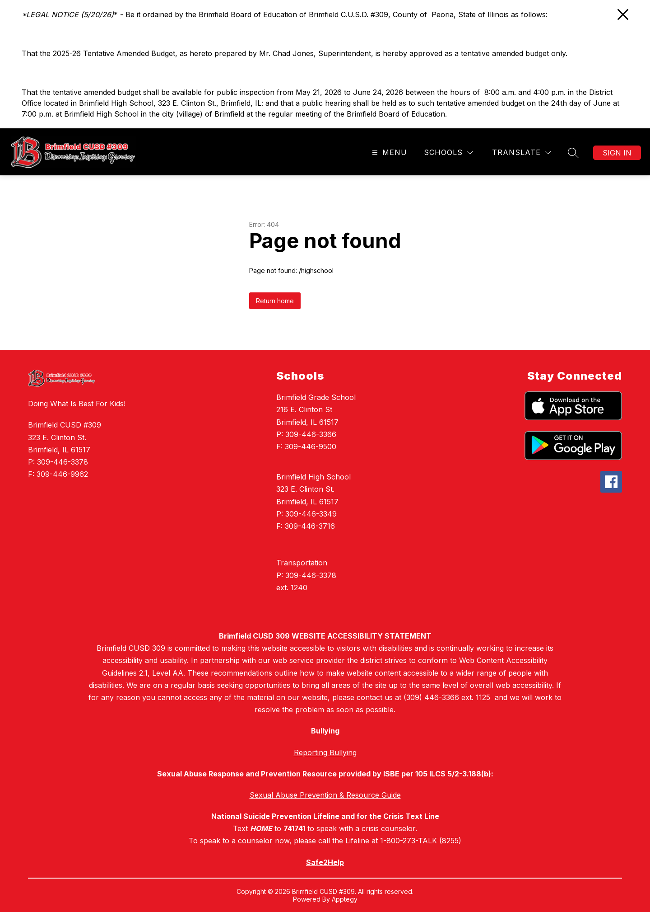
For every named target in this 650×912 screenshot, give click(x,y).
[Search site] (573, 152)
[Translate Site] (521, 152)
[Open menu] (388, 152)
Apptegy (345, 899)
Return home (275, 301)
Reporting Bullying (325, 752)
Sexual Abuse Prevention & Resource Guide (325, 794)
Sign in (617, 152)
